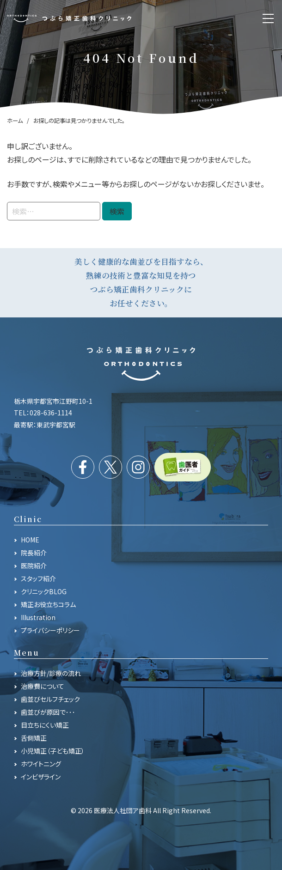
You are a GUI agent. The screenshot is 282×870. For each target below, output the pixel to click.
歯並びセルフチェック (50, 699)
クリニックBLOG (44, 591)
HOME (30, 539)
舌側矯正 (34, 737)
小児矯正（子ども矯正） (53, 750)
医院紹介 (34, 565)
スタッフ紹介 (38, 578)
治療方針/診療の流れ (51, 673)
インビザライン (41, 776)
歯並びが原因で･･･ (48, 712)
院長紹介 (34, 552)
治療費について (42, 686)
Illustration (38, 617)
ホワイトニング (41, 763)
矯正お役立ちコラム (48, 604)
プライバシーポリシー (50, 630)
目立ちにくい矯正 (45, 725)
